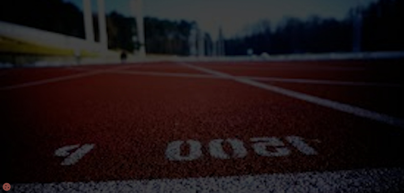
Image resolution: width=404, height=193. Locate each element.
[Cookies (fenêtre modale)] (6, 187)
